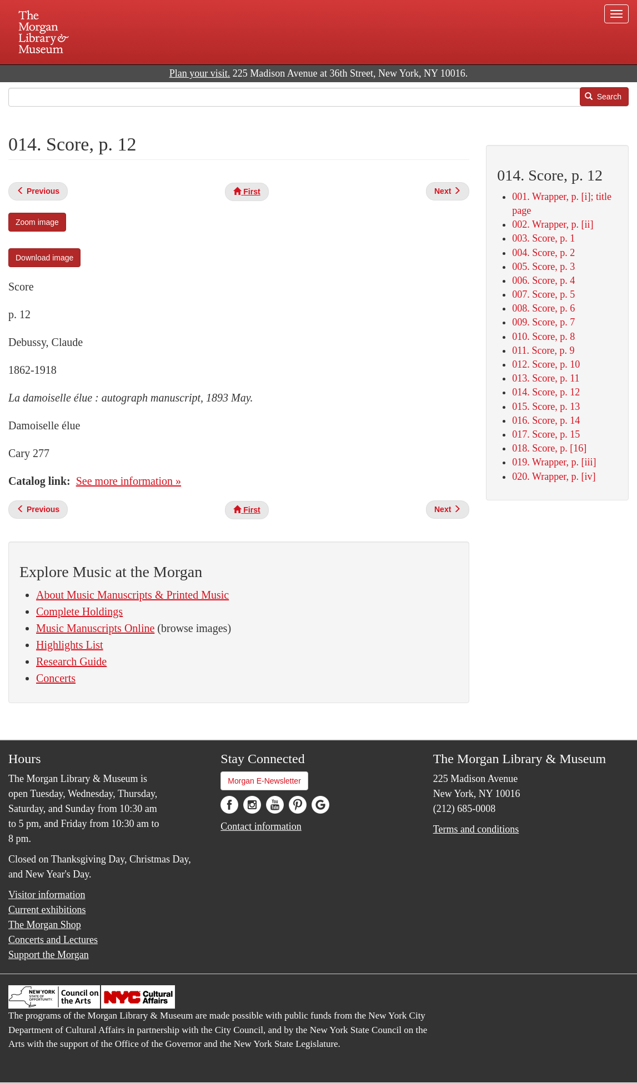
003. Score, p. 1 (543, 238)
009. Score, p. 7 (543, 322)
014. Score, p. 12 (546, 392)
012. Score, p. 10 (546, 364)
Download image (44, 257)
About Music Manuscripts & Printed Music (132, 595)
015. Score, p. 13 (546, 406)
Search (603, 96)
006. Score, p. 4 (543, 280)
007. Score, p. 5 (543, 294)
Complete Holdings (79, 611)
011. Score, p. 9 (543, 350)
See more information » (128, 481)
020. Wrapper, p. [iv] (553, 476)
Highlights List (69, 645)
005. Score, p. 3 (543, 266)
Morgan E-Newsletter (264, 780)
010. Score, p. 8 (543, 336)
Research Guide (71, 661)
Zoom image (37, 222)
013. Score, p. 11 (545, 378)
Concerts (56, 678)
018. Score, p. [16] (549, 448)
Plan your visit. (199, 73)
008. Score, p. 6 (543, 308)
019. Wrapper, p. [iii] (554, 462)
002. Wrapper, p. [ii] (552, 224)
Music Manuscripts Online (95, 628)
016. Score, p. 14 (546, 420)
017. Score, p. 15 (546, 434)
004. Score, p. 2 (543, 252)
